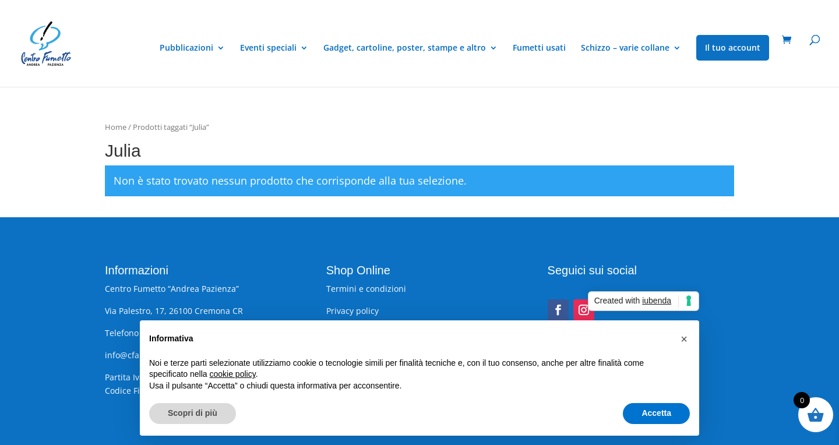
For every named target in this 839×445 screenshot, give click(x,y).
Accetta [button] (656, 413)
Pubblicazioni (186, 48)
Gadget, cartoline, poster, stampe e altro (404, 48)
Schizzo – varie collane (625, 48)
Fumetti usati (539, 48)
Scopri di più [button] (192, 413)
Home (115, 127)
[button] (684, 339)
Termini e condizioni (366, 288)
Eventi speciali (268, 48)
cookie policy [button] (233, 374)
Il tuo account (732, 47)
